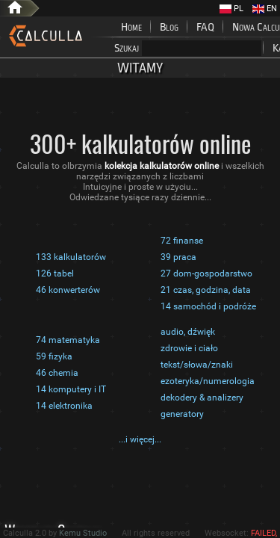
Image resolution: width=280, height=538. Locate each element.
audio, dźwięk (188, 332)
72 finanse (182, 240)
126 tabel (55, 273)
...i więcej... (140, 439)
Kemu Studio (83, 533)
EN (264, 8)
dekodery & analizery (202, 397)
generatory (182, 414)
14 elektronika (64, 406)
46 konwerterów (68, 290)
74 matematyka (68, 340)
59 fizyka (54, 356)
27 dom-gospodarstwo (206, 273)
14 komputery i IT (71, 389)
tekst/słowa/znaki (197, 364)
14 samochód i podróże (208, 306)
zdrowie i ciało (189, 348)
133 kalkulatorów (71, 257)
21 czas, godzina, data (206, 290)
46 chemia (57, 373)
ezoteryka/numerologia (208, 381)
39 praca (178, 257)
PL (231, 8)
